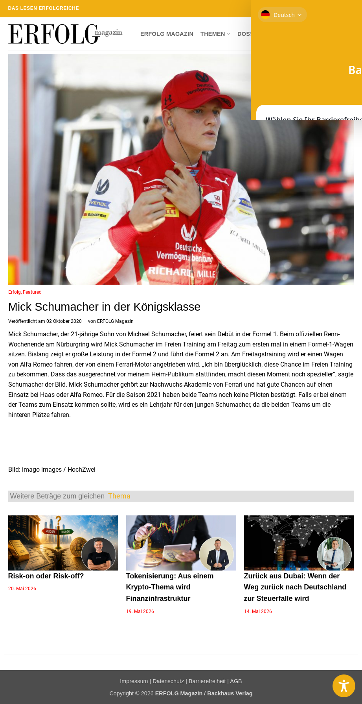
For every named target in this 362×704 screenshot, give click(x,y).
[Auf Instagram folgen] (312, 8)
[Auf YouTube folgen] (350, 8)
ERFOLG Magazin (166, 34)
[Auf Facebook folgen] (305, 8)
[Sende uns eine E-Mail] (327, 8)
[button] (348, 33)
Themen (215, 33)
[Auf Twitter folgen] (320, 8)
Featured (32, 292)
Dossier (250, 34)
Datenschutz (168, 681)
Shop (279, 34)
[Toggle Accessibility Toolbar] (344, 686)
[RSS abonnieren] (335, 8)
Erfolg (14, 292)
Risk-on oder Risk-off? (46, 576)
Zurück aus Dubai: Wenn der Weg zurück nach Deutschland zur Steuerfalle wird (295, 587)
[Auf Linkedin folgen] (342, 8)
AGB (236, 681)
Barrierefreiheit (207, 681)
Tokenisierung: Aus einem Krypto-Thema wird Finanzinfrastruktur (170, 587)
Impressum (134, 681)
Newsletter (314, 34)
